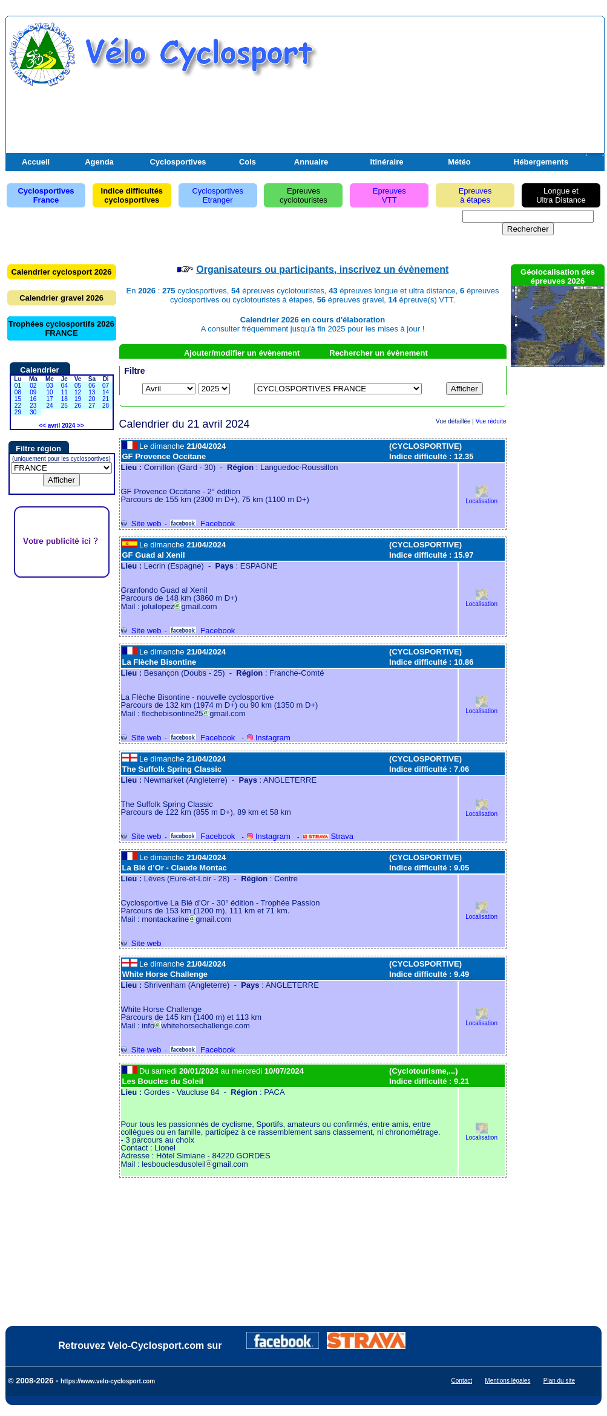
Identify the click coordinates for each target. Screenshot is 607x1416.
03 (49, 385)
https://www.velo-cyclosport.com (108, 1381)
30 (33, 412)
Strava (328, 836)
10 (49, 392)
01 (18, 385)
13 (91, 392)
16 (33, 399)
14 (105, 392)
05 (77, 385)
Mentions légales (507, 1380)
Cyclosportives (177, 161)
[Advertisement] (460, 92)
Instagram (268, 737)
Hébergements (541, 161)
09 (33, 392)
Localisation (481, 498)
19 (77, 399)
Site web (141, 523)
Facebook (202, 523)
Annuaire (311, 161)
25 (64, 405)
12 (77, 392)
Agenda (99, 161)
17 (49, 399)
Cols (247, 161)
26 (77, 405)
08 (18, 392)
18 (64, 399)
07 (105, 385)
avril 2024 (62, 425)
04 (64, 385)
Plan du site (559, 1380)
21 (105, 399)
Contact (461, 1380)
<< (42, 425)
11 (64, 392)
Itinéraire (387, 161)
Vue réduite (491, 421)
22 (18, 405)
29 (18, 412)
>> (80, 425)
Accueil (36, 161)
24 (49, 405)
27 (91, 405)
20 (91, 399)
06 (91, 385)
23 (33, 405)
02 (33, 385)
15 (18, 399)
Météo (459, 161)
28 (105, 405)
